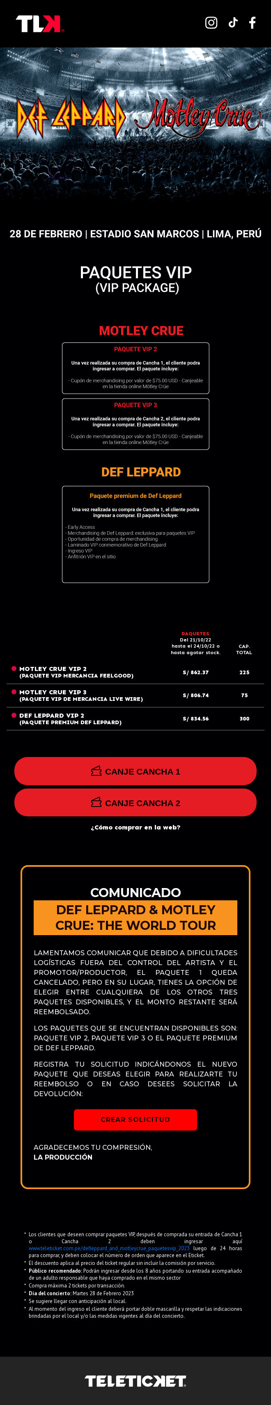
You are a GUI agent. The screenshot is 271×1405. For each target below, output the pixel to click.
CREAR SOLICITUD (135, 1120)
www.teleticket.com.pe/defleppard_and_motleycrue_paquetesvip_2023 (111, 1248)
